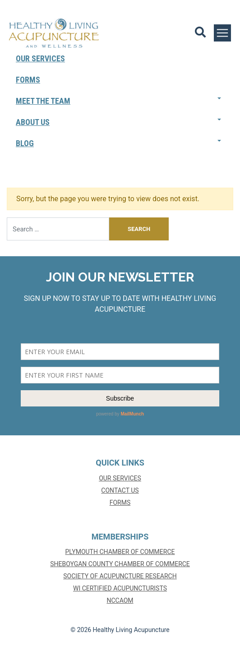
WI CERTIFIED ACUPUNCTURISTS (120, 588)
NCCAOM (119, 600)
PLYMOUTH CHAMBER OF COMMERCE (120, 551)
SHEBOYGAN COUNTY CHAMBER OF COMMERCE (120, 564)
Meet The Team (43, 101)
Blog (25, 143)
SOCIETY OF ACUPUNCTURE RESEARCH (119, 576)
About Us (33, 122)
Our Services (40, 58)
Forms (28, 79)
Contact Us (119, 490)
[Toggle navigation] (222, 33)
